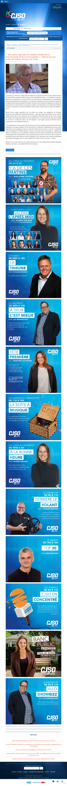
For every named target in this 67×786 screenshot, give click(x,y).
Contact (14, 24)
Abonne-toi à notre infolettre (33, 766)
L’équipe (25, 771)
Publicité (53, 771)
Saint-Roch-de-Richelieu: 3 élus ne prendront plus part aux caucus (33, 741)
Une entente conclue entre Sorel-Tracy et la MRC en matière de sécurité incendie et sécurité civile (33, 754)
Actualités (14, 44)
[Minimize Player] (64, 784)
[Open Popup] (62, 781)
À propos (19, 771)
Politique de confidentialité (36, 771)
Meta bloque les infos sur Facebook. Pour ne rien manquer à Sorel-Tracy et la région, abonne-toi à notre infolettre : (33, 37)
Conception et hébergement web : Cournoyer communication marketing (33, 777)
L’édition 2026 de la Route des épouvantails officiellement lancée (33, 759)
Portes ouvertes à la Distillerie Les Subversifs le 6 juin (33, 750)
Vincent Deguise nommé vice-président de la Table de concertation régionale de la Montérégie (33, 745)
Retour (10, 150)
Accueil (8, 24)
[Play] (53, 781)
